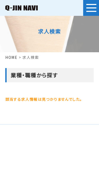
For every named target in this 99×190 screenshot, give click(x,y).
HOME (11, 57)
